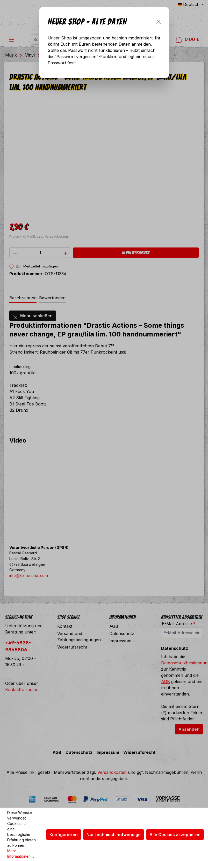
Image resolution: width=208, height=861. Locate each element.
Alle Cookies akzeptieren (174, 834)
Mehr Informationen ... (20, 853)
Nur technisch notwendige (114, 834)
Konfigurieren (63, 834)
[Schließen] (158, 22)
